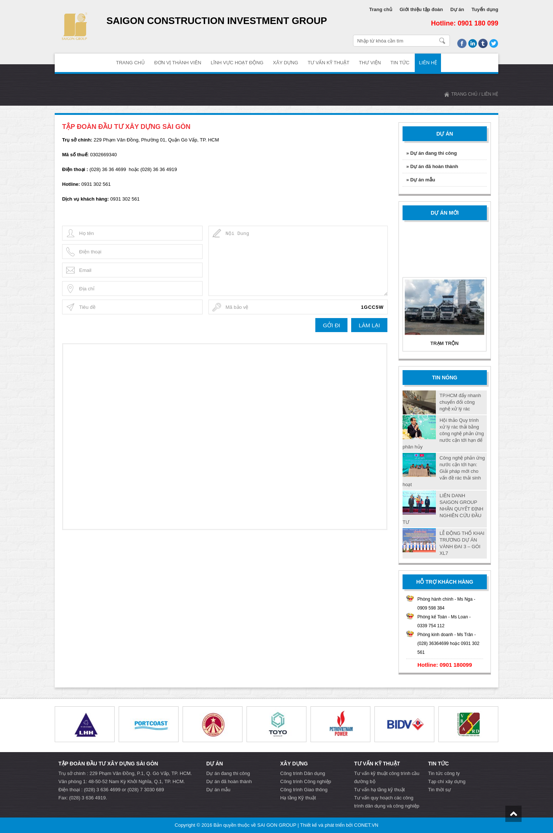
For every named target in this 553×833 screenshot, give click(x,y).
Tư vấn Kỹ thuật (328, 62)
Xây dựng (285, 62)
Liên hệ (428, 62)
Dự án (457, 9)
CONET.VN (366, 825)
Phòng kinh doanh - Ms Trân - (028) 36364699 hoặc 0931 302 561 (448, 643)
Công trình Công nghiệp (305, 781)
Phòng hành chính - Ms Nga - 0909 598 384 (446, 604)
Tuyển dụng (484, 9)
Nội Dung (298, 261)
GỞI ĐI (331, 325)
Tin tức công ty (444, 773)
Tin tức (400, 62)
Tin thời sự (439, 789)
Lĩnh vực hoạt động (237, 62)
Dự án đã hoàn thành (229, 781)
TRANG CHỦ (130, 62)
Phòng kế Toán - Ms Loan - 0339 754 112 (444, 621)
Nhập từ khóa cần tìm (442, 41)
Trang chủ (380, 9)
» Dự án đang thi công (431, 153)
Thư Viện (370, 62)
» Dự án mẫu (420, 179)
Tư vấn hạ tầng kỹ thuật (379, 789)
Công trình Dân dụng (302, 773)
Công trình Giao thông (304, 789)
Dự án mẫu (218, 789)
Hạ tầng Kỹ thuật (298, 797)
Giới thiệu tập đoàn (421, 9)
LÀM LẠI (369, 325)
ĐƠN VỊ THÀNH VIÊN (177, 62)
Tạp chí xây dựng (446, 781)
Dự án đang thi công (228, 773)
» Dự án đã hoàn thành (432, 166)
